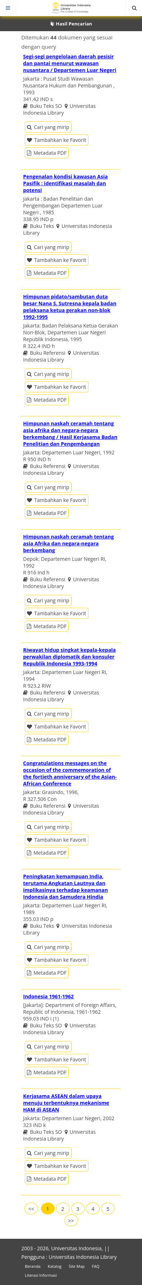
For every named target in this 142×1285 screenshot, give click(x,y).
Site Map (77, 1266)
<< (31, 1208)
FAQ (95, 1266)
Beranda (32, 1266)
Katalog (54, 1266)
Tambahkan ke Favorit (56, 140)
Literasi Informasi (41, 1275)
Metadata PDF (47, 152)
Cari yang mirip (48, 127)
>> (71, 1220)
